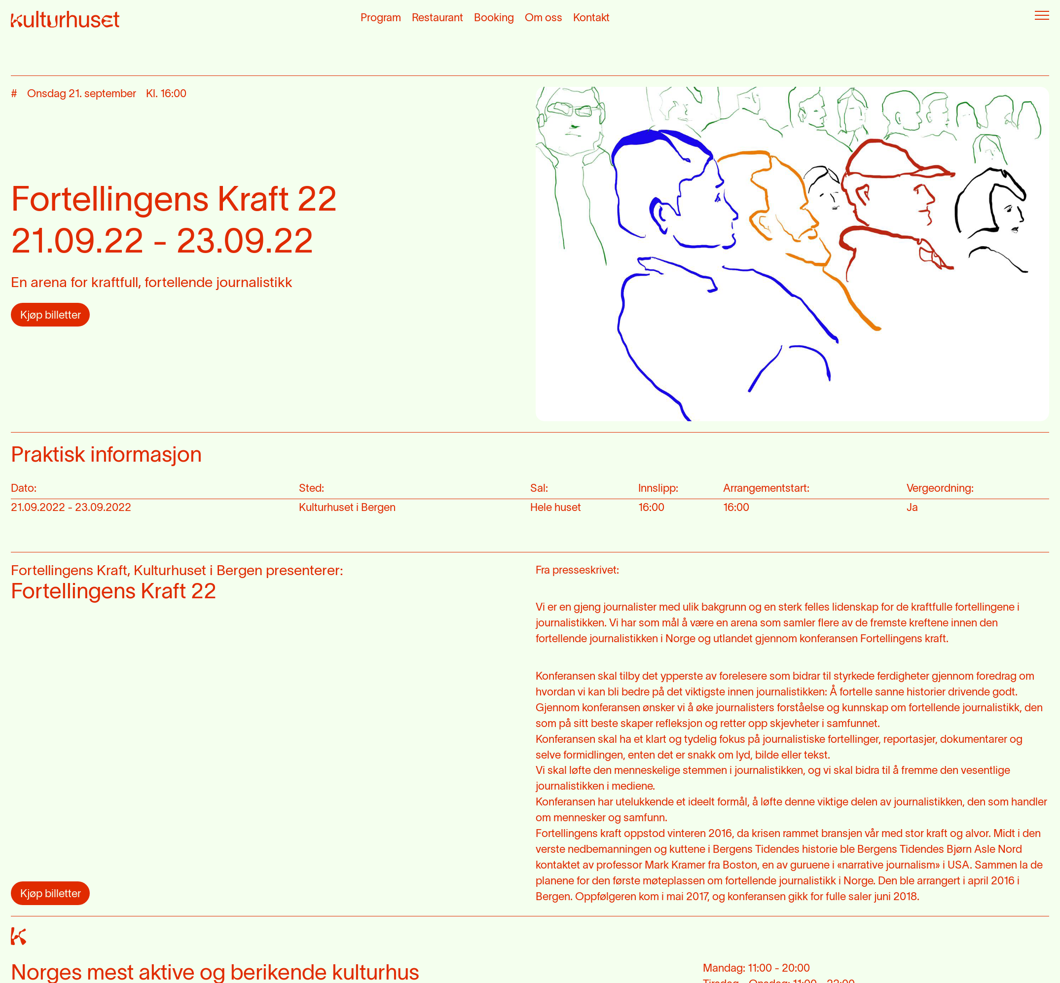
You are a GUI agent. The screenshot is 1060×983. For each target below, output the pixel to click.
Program (381, 18)
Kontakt (591, 18)
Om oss (543, 18)
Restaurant (437, 18)
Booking (494, 18)
